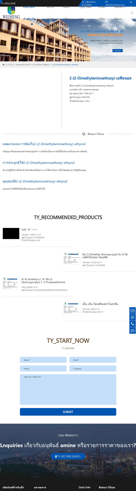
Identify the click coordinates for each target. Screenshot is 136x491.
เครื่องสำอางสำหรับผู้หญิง (46, 448)
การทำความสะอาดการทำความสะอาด (52, 444)
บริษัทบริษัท (101, 13)
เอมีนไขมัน (8, 444)
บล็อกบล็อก (66, 13)
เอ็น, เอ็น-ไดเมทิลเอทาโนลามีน (106, 254)
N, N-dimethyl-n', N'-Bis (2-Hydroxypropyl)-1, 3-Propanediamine (41, 256)
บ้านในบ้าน (10, 65)
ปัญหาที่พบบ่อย (85, 13)
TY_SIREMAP (78, 486)
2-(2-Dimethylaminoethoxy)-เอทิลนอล (65, 65)
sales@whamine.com (112, 447)
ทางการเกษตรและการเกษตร (47, 453)
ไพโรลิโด (7, 457)
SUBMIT (68, 362)
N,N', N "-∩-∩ (28, 229)
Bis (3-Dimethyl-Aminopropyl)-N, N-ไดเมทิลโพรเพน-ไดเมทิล (109, 231)
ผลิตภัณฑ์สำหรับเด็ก (29, 13)
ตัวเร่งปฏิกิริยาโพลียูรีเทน (41, 65)
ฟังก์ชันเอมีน (8, 448)
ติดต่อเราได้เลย (119, 13)
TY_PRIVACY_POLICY (95, 486)
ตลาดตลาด (50, 13)
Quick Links (84, 437)
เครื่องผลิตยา (40, 457)
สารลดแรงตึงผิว (10, 461)
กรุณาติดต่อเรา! (68, 385)
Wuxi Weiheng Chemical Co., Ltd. (29, 486)
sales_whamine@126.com (115, 450)
